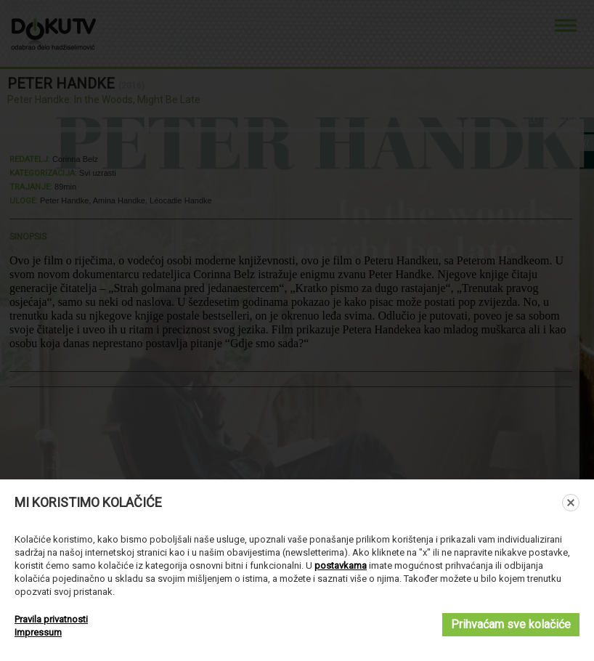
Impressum (38, 632)
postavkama (340, 565)
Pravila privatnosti (51, 619)
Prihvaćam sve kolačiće (511, 624)
